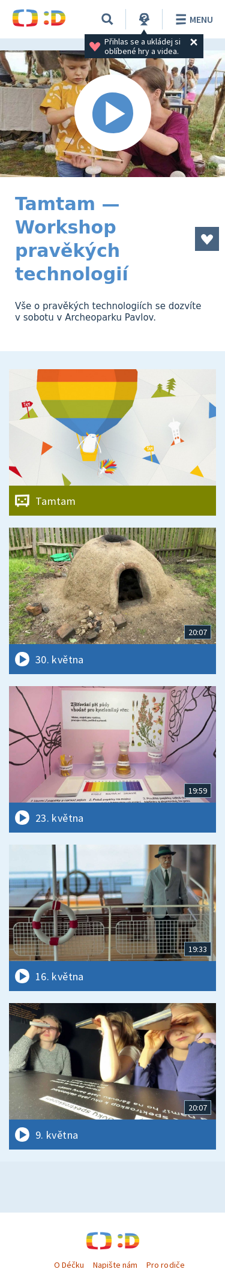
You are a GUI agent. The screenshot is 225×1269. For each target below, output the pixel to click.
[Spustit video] (112, 113)
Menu (192, 19)
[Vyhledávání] (107, 19)
